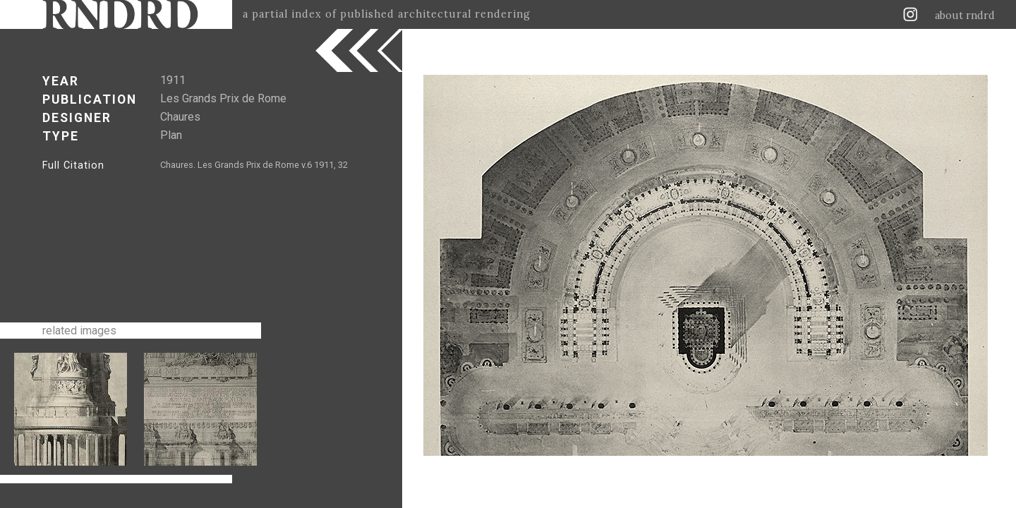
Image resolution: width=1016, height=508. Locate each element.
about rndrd (965, 15)
